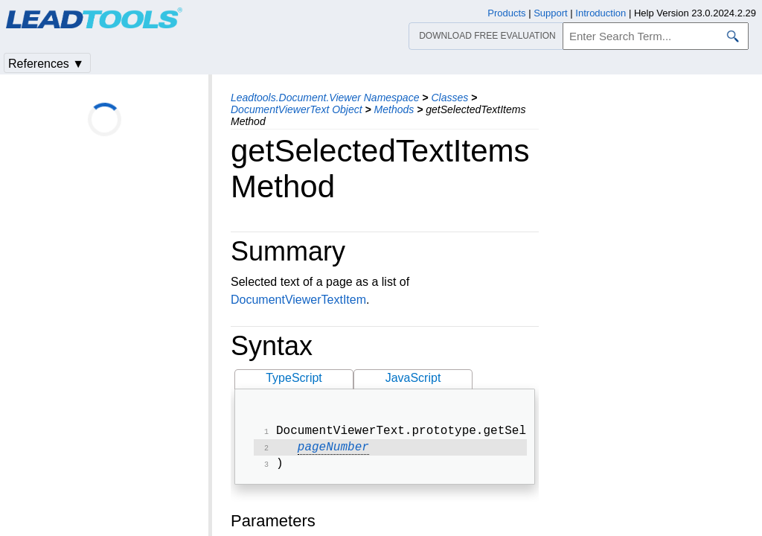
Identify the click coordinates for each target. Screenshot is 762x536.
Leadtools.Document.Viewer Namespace (325, 97)
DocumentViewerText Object (296, 109)
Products (506, 13)
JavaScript (413, 377)
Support (551, 13)
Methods (394, 109)
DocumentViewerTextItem (298, 299)
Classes (449, 97)
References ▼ (46, 63)
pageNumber (333, 450)
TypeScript (294, 377)
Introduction (600, 13)
